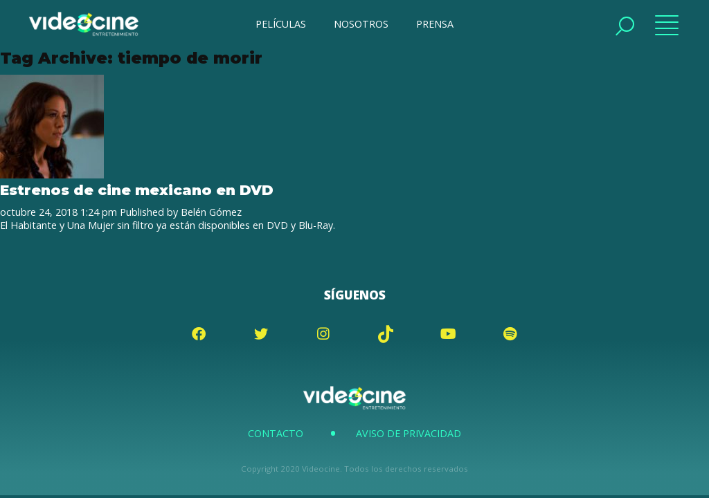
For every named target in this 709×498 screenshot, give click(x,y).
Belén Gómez (211, 212)
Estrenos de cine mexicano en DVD (136, 190)
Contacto (275, 433)
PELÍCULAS (280, 23)
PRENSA (435, 23)
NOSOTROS (361, 23)
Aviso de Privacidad (408, 433)
